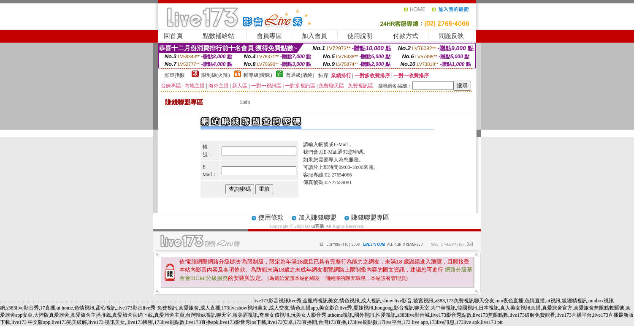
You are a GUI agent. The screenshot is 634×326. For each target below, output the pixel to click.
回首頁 (173, 36)
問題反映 (451, 36)
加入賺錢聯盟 (317, 217)
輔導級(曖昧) (258, 75)
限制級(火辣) (215, 75)
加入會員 (314, 36)
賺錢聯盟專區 (370, 217)
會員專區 (269, 36)
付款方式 (405, 36)
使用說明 (360, 36)
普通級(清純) (300, 75)
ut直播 (318, 225)
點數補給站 (218, 36)
